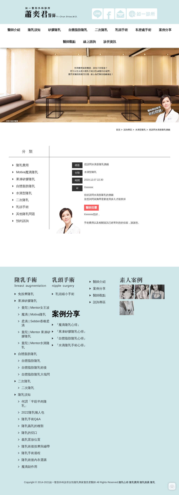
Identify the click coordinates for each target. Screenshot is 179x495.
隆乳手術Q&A (31, 419)
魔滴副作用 (29, 466)
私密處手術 (143, 30)
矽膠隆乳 (54, 30)
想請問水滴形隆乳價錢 (159, 129)
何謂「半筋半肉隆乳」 (34, 403)
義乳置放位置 (31, 439)
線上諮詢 (89, 42)
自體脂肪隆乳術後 (34, 367)
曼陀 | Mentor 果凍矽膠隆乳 (36, 334)
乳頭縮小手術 (64, 294)
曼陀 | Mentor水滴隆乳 (36, 345)
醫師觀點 (69, 42)
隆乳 (152, 482)
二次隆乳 (101, 30)
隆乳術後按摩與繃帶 (36, 446)
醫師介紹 (14, 30)
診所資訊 (109, 42)
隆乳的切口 (29, 433)
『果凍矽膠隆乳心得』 (71, 331)
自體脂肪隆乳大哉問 (36, 374)
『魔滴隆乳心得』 (68, 325)
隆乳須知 (34, 30)
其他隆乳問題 (23, 214)
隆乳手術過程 (31, 453)
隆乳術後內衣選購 (34, 460)
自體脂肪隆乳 (77, 30)
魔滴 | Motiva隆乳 (34, 314)
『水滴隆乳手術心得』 (71, 345)
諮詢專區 (128, 129)
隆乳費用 (20, 165)
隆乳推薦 (144, 482)
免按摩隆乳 (26, 294)
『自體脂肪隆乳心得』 (71, 338)
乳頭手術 (121, 30)
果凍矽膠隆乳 (23, 179)
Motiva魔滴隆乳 (25, 172)
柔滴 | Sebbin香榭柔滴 (36, 323)
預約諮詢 (20, 221)
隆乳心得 (123, 482)
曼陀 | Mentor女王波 (36, 307)
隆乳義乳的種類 (33, 426)
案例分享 (165, 30)
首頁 (118, 129)
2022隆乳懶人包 (33, 412)
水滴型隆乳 (140, 129)
